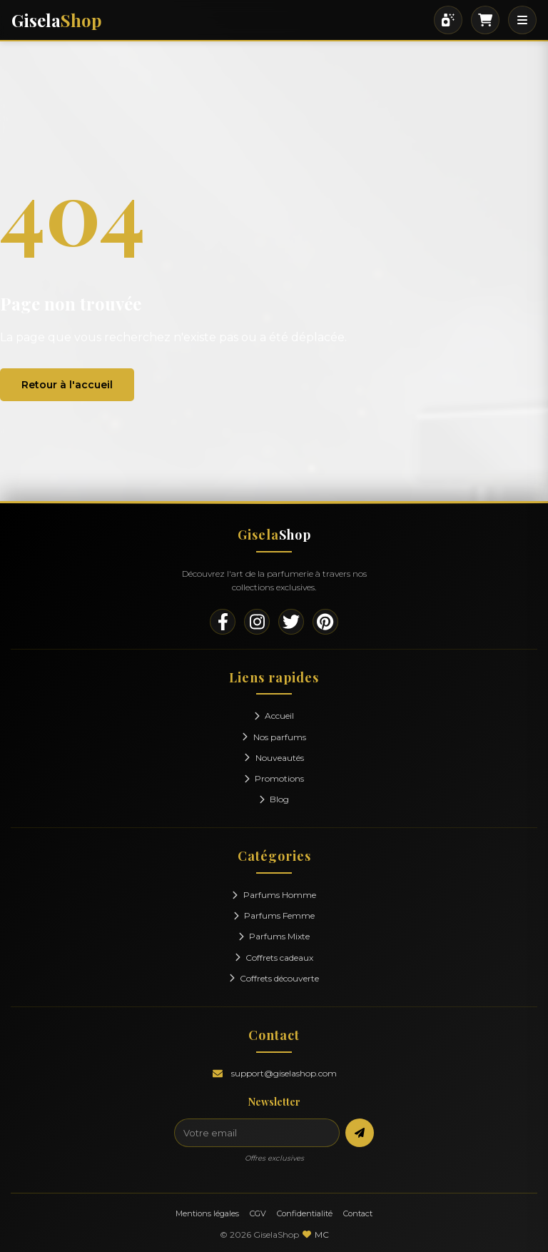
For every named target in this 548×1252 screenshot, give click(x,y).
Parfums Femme (274, 915)
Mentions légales (207, 1213)
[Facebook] (222, 622)
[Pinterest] (325, 622)
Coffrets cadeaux (274, 957)
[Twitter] (291, 622)
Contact (357, 1213)
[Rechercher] (448, 20)
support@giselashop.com (284, 1073)
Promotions (274, 778)
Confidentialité (305, 1213)
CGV (258, 1213)
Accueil (274, 715)
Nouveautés (274, 757)
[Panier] (485, 20)
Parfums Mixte (274, 936)
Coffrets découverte (274, 978)
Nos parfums (274, 737)
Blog (274, 799)
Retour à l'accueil (67, 384)
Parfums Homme (274, 894)
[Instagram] (257, 622)
